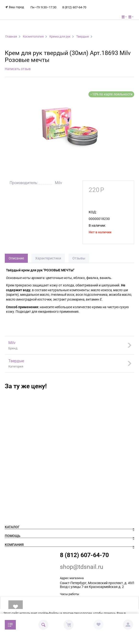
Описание (16, 258)
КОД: (93, 212)
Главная (11, 36)
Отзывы (78, 258)
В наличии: (97, 225)
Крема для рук (59, 36)
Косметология (33, 36)
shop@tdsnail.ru (81, 566)
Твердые (82, 36)
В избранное (15, 607)
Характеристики (48, 258)
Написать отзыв (18, 69)
